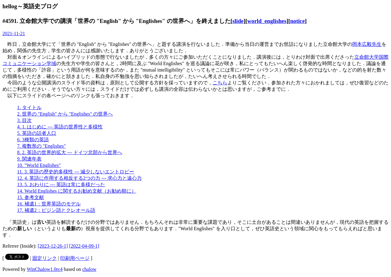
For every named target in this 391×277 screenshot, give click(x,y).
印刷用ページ (75, 258)
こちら (220, 82)
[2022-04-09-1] (84, 246)
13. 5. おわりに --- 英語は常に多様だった (61, 184)
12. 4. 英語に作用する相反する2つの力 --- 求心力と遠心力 (79, 178)
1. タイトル (29, 107)
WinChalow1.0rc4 (45, 269)
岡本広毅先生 (367, 44)
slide (237, 21)
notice (297, 21)
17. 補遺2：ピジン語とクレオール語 (56, 210)
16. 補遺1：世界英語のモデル (49, 203)
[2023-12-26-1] (53, 246)
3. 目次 (24, 120)
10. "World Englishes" (39, 165)
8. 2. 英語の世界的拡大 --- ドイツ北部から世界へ (69, 152)
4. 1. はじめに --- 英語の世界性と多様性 (60, 126)
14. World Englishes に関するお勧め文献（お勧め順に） (76, 191)
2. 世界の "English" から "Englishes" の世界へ (65, 113)
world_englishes (267, 21)
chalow (89, 269)
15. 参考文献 (30, 197)
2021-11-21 (13, 33)
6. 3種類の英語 (33, 139)
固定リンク (44, 258)
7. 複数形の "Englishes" (41, 146)
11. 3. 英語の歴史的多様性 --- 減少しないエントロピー (75, 171)
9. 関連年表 (29, 158)
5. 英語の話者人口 (36, 133)
